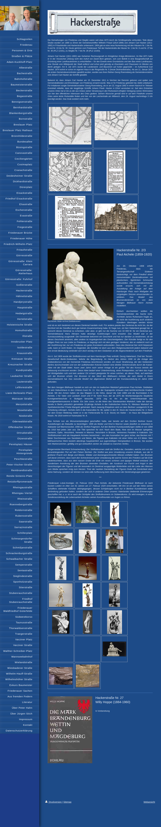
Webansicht (149, 802)
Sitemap (67, 802)
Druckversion (53, 802)
